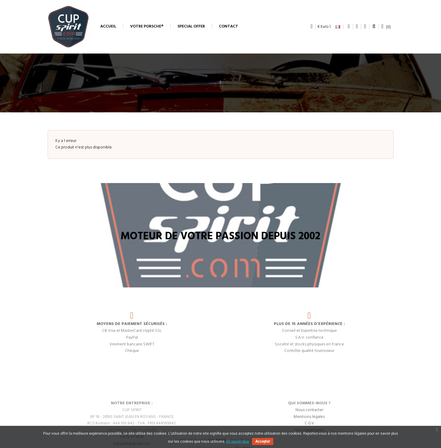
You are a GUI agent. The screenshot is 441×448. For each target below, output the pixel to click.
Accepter (262, 441)
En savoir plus (237, 441)
